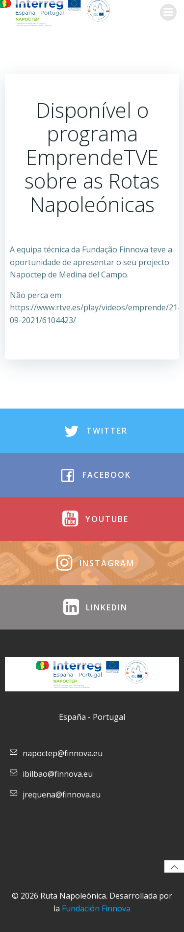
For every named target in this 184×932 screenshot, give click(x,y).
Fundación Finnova (96, 908)
